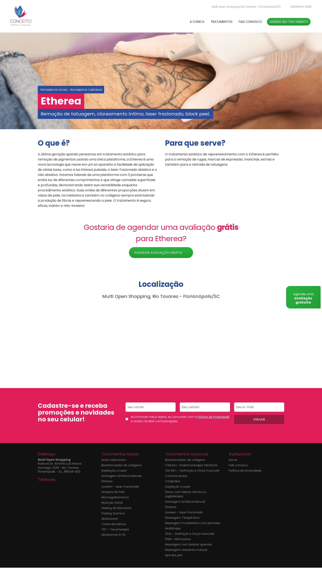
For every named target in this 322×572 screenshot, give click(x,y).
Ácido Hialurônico (113, 464)
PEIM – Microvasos (178, 543)
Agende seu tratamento (284, 24)
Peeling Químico (113, 518)
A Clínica (178, 24)
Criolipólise (172, 486)
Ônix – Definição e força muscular (189, 538)
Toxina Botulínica (113, 528)
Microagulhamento (115, 502)
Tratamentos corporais (86, 94)
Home (233, 464)
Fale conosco (240, 24)
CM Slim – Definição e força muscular (192, 475)
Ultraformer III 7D (113, 539)
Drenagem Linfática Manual (121, 480)
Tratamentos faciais (54, 94)
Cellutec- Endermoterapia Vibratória (191, 469)
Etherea (107, 486)
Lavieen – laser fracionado (120, 491)
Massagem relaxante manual (186, 554)
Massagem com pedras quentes (188, 549)
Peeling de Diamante (116, 512)
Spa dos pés (173, 559)
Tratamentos (206, 24)
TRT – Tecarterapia (115, 534)
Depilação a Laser (114, 475)
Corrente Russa (176, 480)
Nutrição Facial (112, 507)
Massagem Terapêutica (182, 522)
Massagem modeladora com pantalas (192, 527)
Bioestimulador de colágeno (121, 469)
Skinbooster (109, 523)
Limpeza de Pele (113, 496)
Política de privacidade (245, 475)
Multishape (173, 533)
